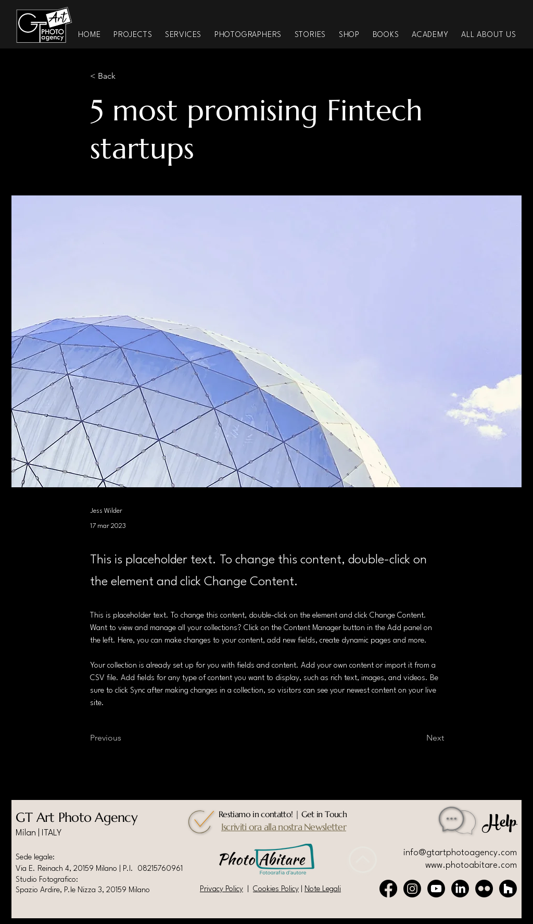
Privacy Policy (221, 889)
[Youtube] (436, 888)
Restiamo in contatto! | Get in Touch (283, 814)
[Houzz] (508, 888)
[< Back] (124, 76)
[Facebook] (388, 888)
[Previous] (124, 738)
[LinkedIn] (460, 888)
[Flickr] (484, 888)
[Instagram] (412, 888)
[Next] (418, 738)
